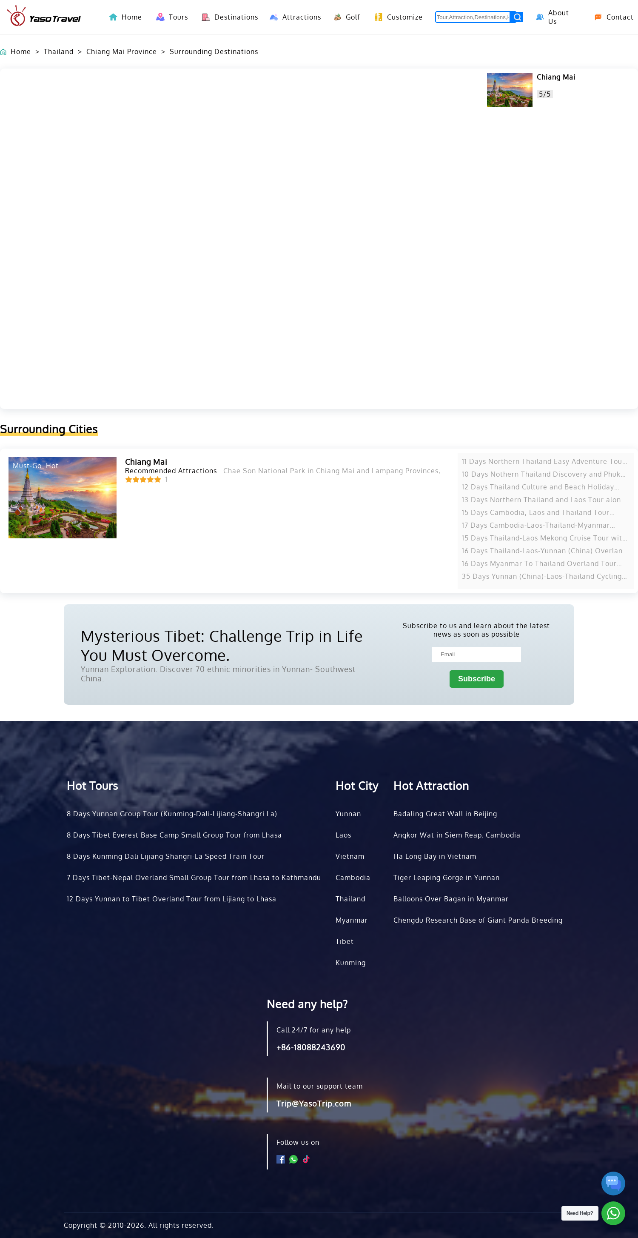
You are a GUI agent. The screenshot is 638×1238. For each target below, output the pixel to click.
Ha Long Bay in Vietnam (434, 856)
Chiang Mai (556, 77)
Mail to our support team (319, 1086)
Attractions (293, 17)
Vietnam (350, 856)
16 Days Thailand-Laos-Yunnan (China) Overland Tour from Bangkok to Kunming (544, 550)
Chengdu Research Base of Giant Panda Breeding (478, 920)
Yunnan (348, 813)
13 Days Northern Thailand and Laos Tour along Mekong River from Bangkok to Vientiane (543, 499)
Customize (396, 17)
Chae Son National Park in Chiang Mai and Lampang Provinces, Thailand (348, 470)
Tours (170, 17)
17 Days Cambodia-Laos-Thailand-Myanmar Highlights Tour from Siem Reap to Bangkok (537, 525)
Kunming (351, 962)
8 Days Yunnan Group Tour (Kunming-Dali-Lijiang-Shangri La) (172, 813)
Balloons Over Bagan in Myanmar (451, 899)
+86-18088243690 (310, 1047)
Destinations (227, 17)
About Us (551, 17)
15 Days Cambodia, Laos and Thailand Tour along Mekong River (536, 512)
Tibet (345, 941)
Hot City (357, 785)
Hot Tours (92, 785)
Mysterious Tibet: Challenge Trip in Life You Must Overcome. (222, 645)
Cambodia (353, 877)
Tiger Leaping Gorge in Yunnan (446, 877)
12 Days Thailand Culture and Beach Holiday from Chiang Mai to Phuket (538, 487)
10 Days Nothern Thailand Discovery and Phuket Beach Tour (545, 474)
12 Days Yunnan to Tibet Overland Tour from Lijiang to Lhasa (171, 899)
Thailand (59, 51)
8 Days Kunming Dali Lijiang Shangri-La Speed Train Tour (166, 856)
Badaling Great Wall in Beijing (445, 813)
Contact (610, 17)
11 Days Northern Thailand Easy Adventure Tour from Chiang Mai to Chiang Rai (543, 461)
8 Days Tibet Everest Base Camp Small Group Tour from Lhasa (174, 835)
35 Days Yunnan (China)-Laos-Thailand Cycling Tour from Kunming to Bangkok (542, 576)
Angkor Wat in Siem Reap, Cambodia (457, 835)
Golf (345, 17)
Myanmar (352, 920)
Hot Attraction (431, 785)
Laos (343, 835)
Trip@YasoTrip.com (313, 1103)
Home (132, 17)
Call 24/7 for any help (313, 1030)
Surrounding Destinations (214, 51)
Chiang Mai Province (121, 51)
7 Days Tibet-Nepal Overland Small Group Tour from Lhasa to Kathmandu (194, 877)
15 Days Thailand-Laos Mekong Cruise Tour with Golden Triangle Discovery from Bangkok (544, 538)
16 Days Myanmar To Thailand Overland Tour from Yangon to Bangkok (539, 563)
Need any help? (307, 1004)
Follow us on (297, 1142)
